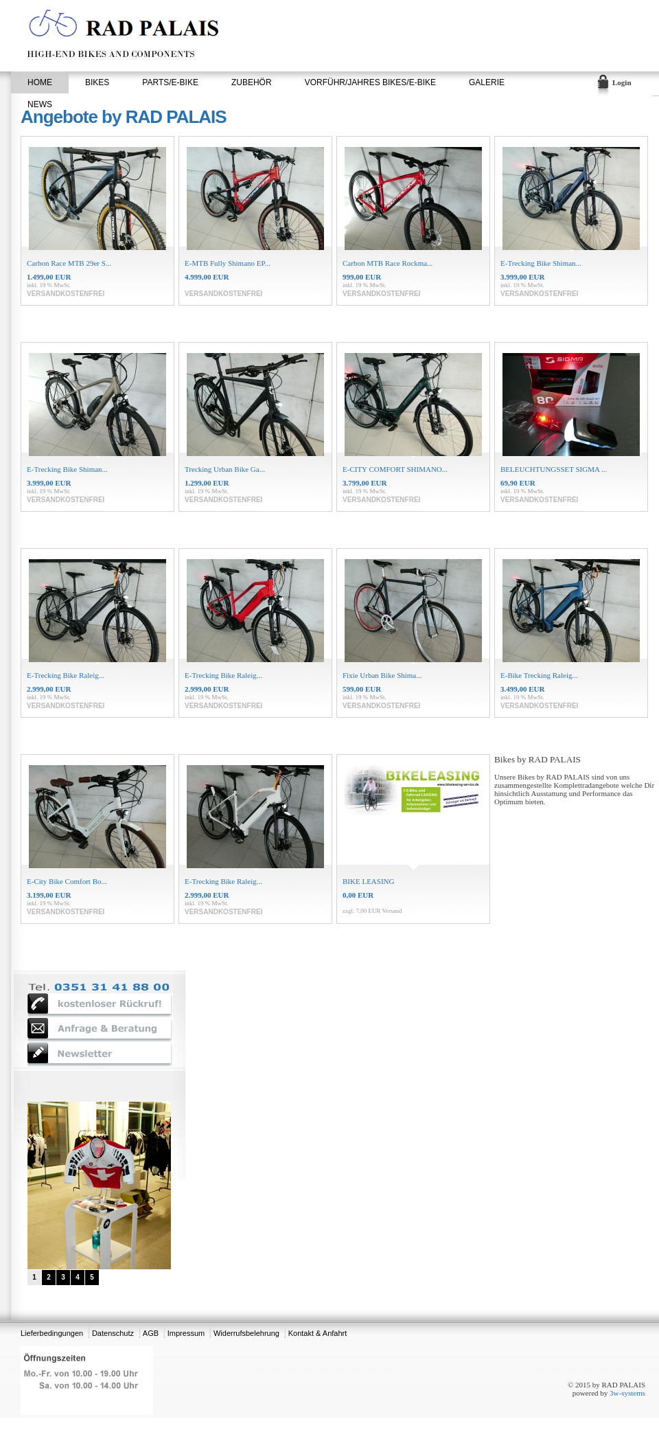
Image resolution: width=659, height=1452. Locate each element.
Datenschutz (113, 1333)
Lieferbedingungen (52, 1333)
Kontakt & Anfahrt (317, 1333)
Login (622, 82)
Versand (392, 910)
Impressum (186, 1333)
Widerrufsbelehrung (246, 1333)
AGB (151, 1333)
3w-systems (627, 1393)
